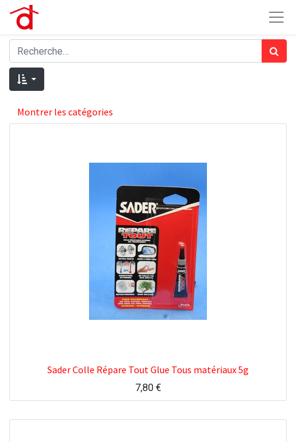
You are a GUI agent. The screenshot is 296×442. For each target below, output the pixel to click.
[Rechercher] (274, 51)
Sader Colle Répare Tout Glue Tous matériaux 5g (148, 369)
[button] (26, 79)
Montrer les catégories (65, 112)
